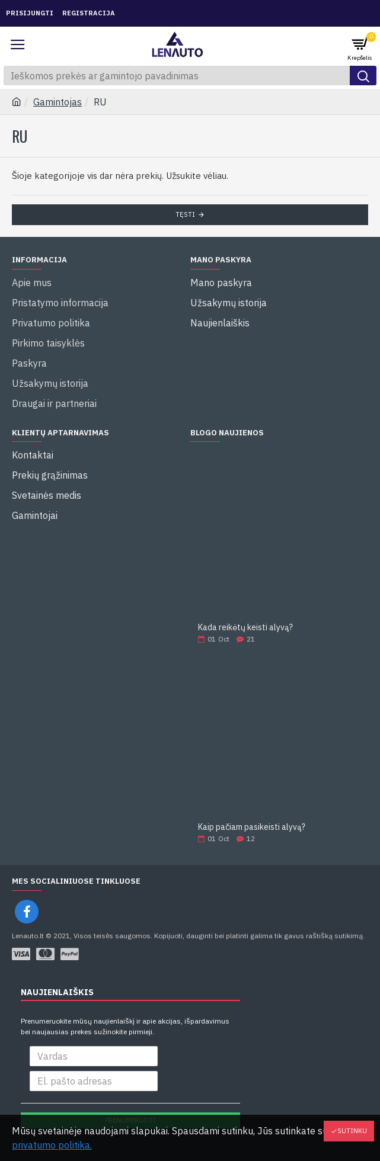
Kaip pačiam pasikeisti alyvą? (251, 827)
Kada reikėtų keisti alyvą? (245, 627)
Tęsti (185, 214)
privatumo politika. (52, 1145)
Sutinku (352, 1131)
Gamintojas (57, 102)
